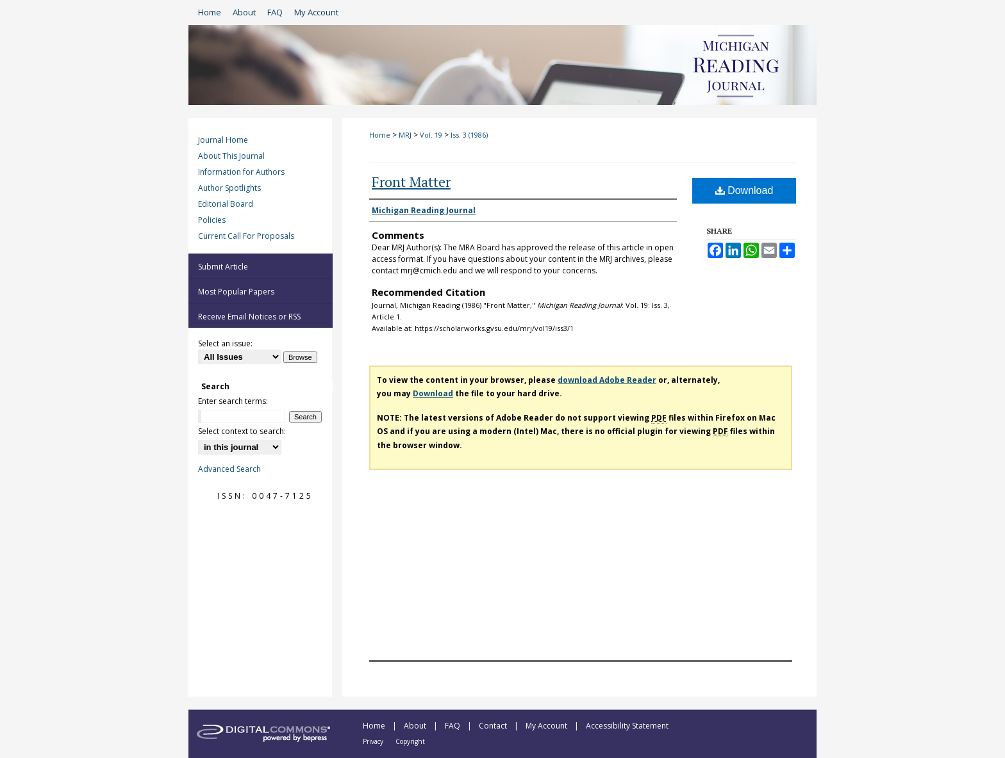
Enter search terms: (233, 401)
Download (744, 190)
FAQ (453, 725)
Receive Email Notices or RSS (249, 316)
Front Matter (411, 181)
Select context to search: (242, 431)
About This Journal (231, 155)
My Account (547, 725)
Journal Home (223, 139)
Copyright (410, 741)
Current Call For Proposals (246, 235)
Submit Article (223, 266)
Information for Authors (241, 171)
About (416, 725)
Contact (494, 725)
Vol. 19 (431, 135)
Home (379, 135)
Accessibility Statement (627, 725)
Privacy (374, 741)
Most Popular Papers (236, 291)
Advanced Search (229, 469)
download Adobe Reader (607, 380)
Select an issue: (225, 343)
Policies (212, 219)
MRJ (405, 135)
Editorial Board (225, 203)
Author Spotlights (229, 187)
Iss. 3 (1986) (469, 135)
